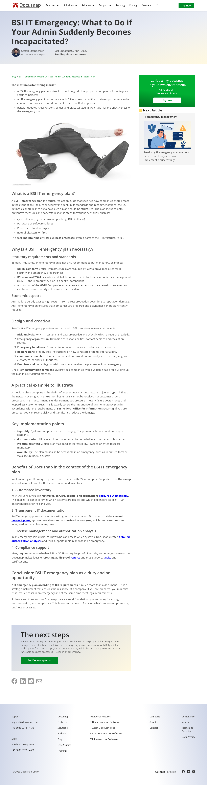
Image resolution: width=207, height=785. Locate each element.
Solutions (62, 727)
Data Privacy (188, 737)
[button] (52, 5)
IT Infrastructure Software (104, 739)
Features (62, 722)
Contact (154, 727)
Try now (186, 5)
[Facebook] (183, 771)
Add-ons (62, 733)
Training (120, 5)
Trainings (62, 750)
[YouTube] (193, 771)
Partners (146, 5)
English (171, 771)
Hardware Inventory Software (106, 733)
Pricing (133, 5)
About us (154, 722)
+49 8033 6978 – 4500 (23, 750)
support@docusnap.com (25, 722)
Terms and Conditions (187, 729)
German (160, 771)
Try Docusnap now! (39, 660)
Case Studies (64, 745)
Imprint (186, 722)
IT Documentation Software (104, 722)
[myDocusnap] (157, 5)
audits (107, 557)
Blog (14, 76)
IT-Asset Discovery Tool (102, 727)
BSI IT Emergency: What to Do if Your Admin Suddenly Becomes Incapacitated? (57, 76)
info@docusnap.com (23, 744)
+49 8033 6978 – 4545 (23, 727)
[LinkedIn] (188, 771)
